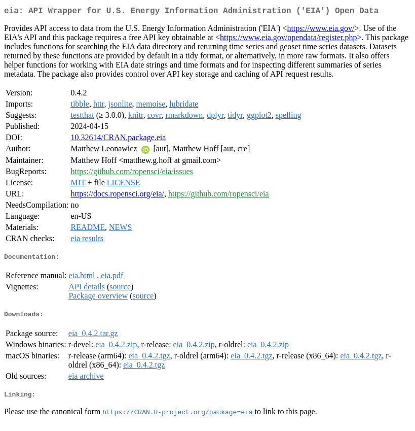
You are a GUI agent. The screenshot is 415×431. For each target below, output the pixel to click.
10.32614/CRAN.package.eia (118, 139)
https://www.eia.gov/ (320, 30)
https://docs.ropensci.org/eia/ (117, 195)
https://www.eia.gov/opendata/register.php (288, 39)
